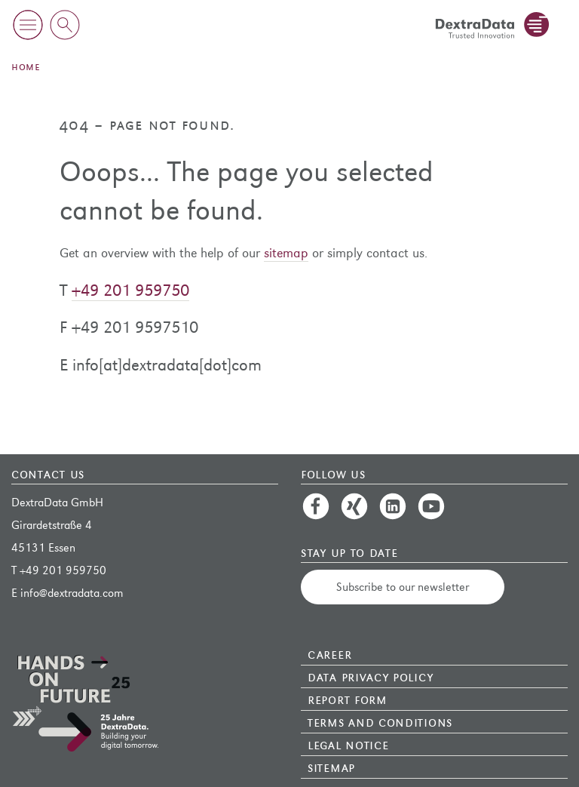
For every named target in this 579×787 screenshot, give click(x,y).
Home (25, 66)
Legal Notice (348, 744)
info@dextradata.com (72, 593)
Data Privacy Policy (370, 676)
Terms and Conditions (380, 721)
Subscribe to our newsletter (402, 586)
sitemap (286, 253)
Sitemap (331, 767)
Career (329, 653)
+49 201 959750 (130, 290)
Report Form (348, 699)
